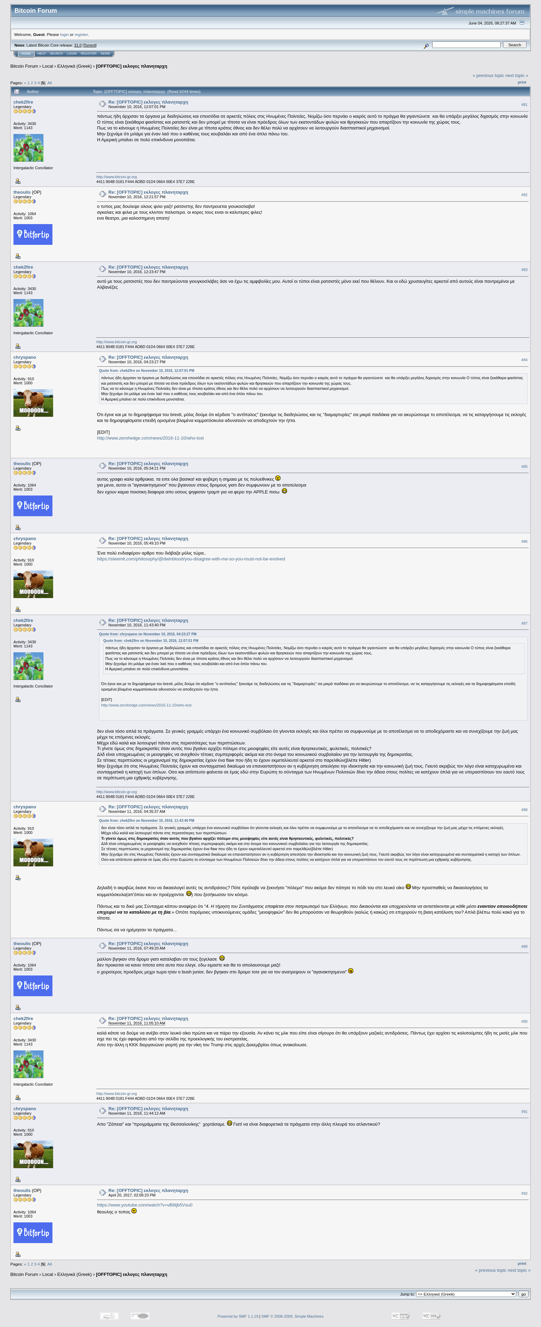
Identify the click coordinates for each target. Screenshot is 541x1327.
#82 (524, 195)
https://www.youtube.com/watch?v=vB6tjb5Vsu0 (144, 1205)
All (49, 82)
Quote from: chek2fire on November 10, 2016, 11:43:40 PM (146, 821)
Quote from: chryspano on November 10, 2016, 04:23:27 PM (147, 634)
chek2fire (23, 102)
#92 (524, 1193)
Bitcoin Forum (24, 66)
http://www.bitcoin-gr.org (116, 177)
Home (26, 53)
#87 (524, 623)
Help (42, 53)
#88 (524, 810)
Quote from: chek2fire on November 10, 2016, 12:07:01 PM (146, 371)
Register (89, 53)
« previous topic (488, 75)
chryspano (24, 357)
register (81, 34)
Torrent (90, 45)
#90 (524, 1021)
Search (56, 53)
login (64, 34)
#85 (524, 466)
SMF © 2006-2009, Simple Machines (293, 1316)
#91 (524, 1111)
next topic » (517, 75)
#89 (524, 946)
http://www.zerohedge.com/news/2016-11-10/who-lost (150, 438)
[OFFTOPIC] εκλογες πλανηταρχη (131, 66)
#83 (524, 270)
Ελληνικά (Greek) (74, 66)
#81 (524, 105)
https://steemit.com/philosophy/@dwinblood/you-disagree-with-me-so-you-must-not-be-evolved (191, 558)
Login (72, 53)
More (105, 53)
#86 (524, 541)
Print (522, 82)
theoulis (22, 192)
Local (47, 66)
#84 (524, 360)
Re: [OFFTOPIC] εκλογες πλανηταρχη (148, 102)
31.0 (77, 45)
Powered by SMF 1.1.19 (238, 1316)
